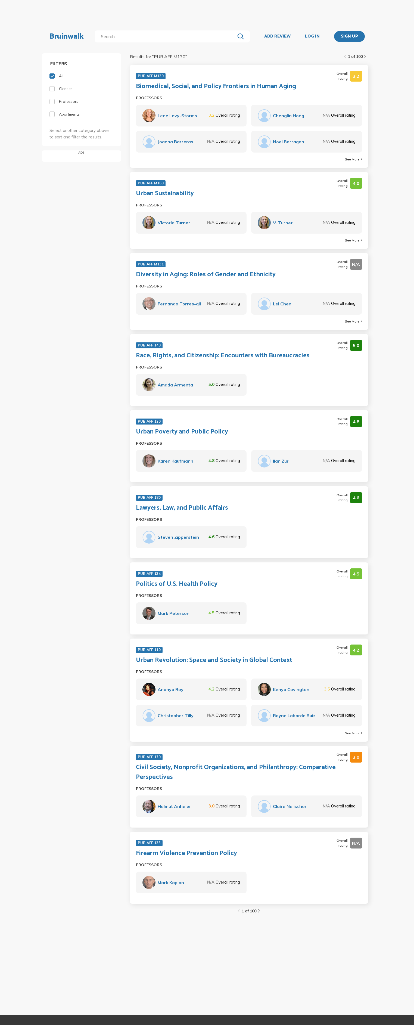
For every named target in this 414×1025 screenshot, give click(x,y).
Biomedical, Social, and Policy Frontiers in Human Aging (216, 86)
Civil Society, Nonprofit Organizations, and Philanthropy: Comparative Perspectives (236, 772)
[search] (166, 36)
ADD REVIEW (277, 36)
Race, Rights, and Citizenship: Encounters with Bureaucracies (223, 356)
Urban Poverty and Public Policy (182, 432)
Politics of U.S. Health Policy (176, 584)
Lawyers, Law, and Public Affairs (182, 508)
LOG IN (312, 36)
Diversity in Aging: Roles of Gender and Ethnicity (206, 275)
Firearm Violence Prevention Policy (186, 853)
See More (353, 159)
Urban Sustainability (165, 194)
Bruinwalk (66, 36)
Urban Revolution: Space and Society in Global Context (214, 660)
